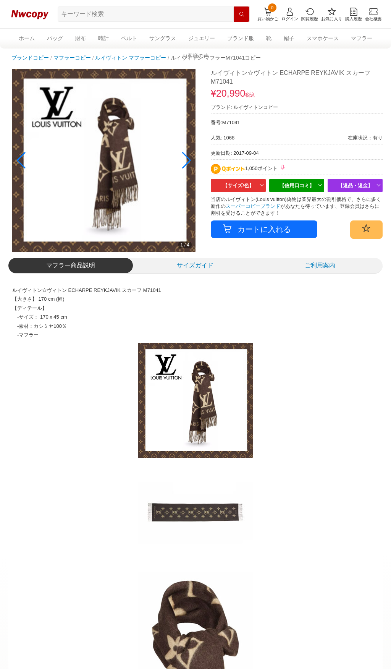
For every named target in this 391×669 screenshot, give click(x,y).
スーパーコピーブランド (253, 206)
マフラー (361, 38)
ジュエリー (201, 38)
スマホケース (323, 38)
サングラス (162, 38)
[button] (186, 160)
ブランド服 (240, 38)
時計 (103, 38)
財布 (80, 38)
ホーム (27, 38)
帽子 (289, 38)
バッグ (55, 38)
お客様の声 (195, 56)
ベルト (129, 38)
